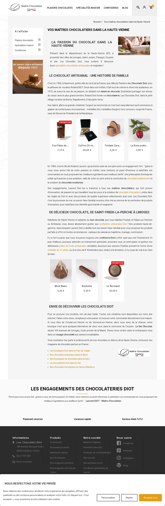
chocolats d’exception (129, 192)
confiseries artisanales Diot (113, 224)
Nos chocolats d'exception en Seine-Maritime (72, 367)
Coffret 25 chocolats (89, 145)
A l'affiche (21, 31)
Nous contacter (24, 462)
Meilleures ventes (59, 452)
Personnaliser (108, 497)
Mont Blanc (61, 286)
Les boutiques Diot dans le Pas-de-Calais (70, 350)
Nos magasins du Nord (61, 463)
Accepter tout (150, 497)
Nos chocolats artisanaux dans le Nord (69, 355)
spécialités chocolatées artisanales (72, 65)
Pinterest (127, 451)
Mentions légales (92, 442)
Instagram (128, 458)
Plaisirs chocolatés (60, 8)
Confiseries (111, 8)
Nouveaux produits (59, 447)
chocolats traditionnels (138, 178)
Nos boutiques (57, 458)
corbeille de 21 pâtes (58, 250)
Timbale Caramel (114, 145)
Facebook (128, 443)
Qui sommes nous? (93, 463)
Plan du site (89, 458)
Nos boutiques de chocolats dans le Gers (70, 359)
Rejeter (129, 497)
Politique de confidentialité (97, 452)
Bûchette (87, 286)
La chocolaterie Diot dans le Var (65, 363)
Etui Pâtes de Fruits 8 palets (67, 145)
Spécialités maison (88, 8)
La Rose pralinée (140, 145)
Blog (125, 8)
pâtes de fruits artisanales (72, 246)
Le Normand (113, 286)
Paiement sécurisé (92, 447)
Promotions (56, 442)
